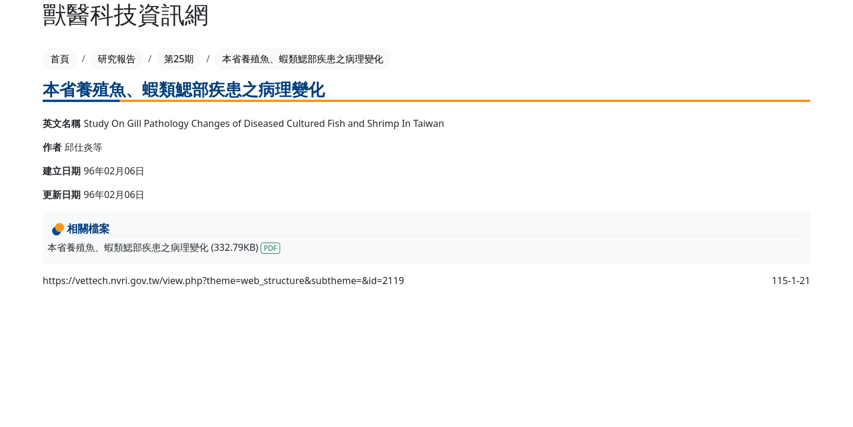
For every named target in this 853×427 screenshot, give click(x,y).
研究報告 (117, 58)
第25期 (179, 58)
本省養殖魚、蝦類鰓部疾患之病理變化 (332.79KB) (163, 247)
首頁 (59, 58)
